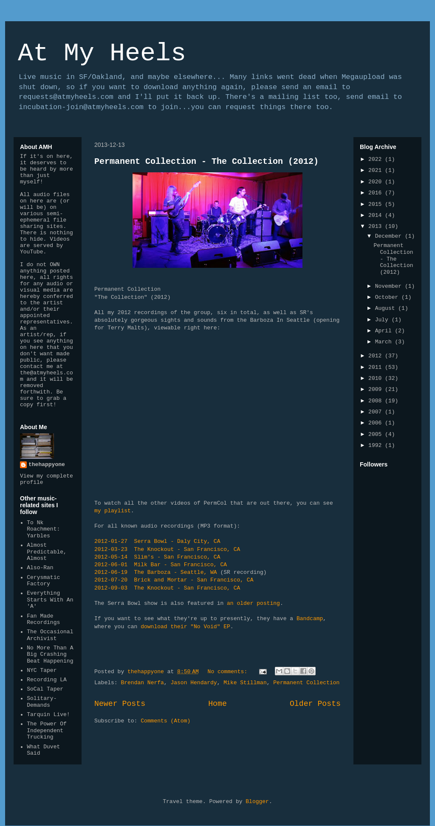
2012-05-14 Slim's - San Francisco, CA (157, 557)
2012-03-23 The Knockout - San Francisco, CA (167, 549)
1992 (376, 445)
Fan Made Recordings (43, 619)
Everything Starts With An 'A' (50, 600)
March (385, 342)
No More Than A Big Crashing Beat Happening (50, 654)
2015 (376, 204)
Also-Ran (40, 568)
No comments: (229, 672)
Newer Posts (119, 704)
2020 (376, 182)
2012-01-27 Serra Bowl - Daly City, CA (157, 541)
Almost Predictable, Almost (47, 552)
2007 (376, 412)
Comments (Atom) (165, 721)
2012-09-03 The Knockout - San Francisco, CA (167, 588)
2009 (376, 389)
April (385, 331)
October (388, 297)
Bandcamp (310, 618)
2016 (376, 193)
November (390, 286)
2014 (376, 215)
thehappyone (46, 464)
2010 (376, 378)
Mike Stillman (244, 683)
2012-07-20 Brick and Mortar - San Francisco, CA (173, 580)
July (383, 320)
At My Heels (102, 53)
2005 (376, 434)
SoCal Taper (45, 689)
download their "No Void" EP (185, 627)
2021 (376, 170)
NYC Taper (41, 670)
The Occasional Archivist (50, 635)
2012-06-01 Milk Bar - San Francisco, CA (160, 565)
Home (217, 704)
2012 (376, 356)
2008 (376, 401)
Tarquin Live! (48, 714)
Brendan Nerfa (142, 683)
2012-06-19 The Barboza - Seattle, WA (155, 572)
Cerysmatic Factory (43, 580)
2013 (376, 226)
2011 (376, 367)
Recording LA (47, 680)
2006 (376, 423)
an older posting (253, 603)
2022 (376, 159)
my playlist (112, 511)
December (390, 236)
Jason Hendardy (193, 683)
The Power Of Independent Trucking (47, 730)
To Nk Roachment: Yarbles (43, 529)
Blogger (257, 801)
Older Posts (315, 704)
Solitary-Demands (41, 701)
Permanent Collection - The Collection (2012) (206, 161)
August (386, 308)
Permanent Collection (306, 683)
